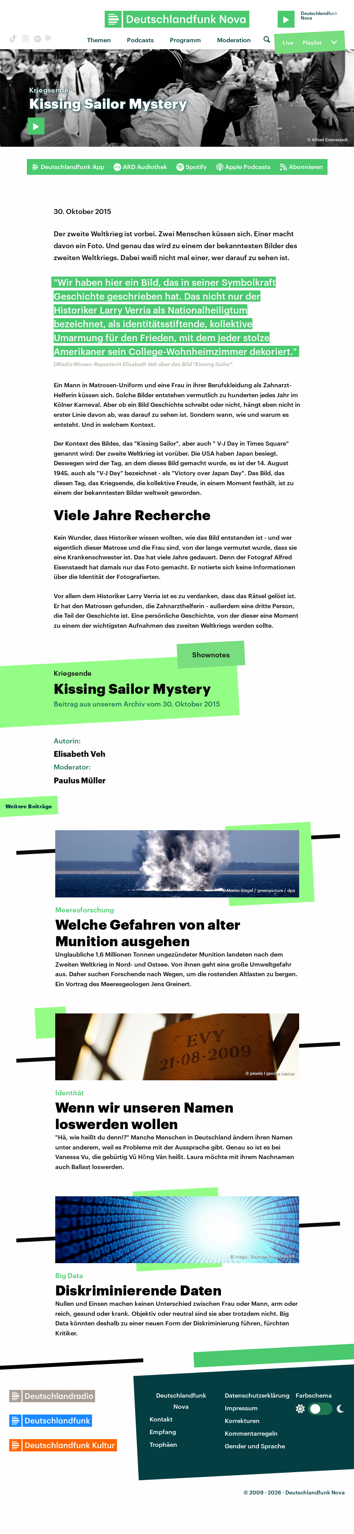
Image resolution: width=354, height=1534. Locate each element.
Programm (185, 39)
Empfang (163, 1431)
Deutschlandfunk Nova (181, 1400)
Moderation (234, 39)
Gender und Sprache (255, 1445)
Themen (99, 39)
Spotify (191, 167)
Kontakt (161, 1419)
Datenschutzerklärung (257, 1395)
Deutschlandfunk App (67, 167)
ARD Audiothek (140, 167)
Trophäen (163, 1444)
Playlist (312, 42)
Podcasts (140, 39)
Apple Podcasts (243, 167)
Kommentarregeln (251, 1433)
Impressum (241, 1407)
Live (288, 42)
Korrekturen (242, 1420)
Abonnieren (301, 167)
